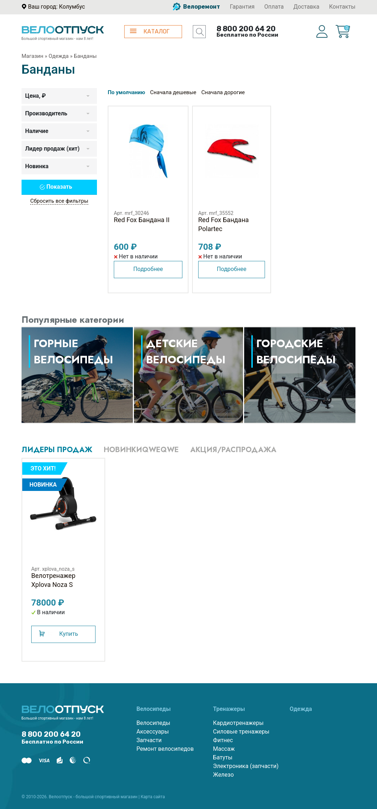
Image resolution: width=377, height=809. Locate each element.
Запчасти (149, 740)
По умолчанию (126, 92)
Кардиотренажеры (238, 723)
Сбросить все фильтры (59, 201)
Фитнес (223, 740)
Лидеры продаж (57, 450)
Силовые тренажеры (241, 731)
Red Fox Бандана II (141, 220)
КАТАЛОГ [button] (149, 31)
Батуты (222, 757)
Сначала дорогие (223, 92)
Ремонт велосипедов (165, 748)
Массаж (223, 748)
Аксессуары (152, 731)
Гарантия (242, 6)
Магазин (32, 56)
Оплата (274, 6)
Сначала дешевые (173, 92)
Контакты (342, 6)
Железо (223, 774)
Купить (68, 633)
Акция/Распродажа (233, 450)
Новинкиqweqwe (141, 450)
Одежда (58, 56)
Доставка (306, 6)
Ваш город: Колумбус (56, 6)
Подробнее (148, 269)
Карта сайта (153, 796)
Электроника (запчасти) (245, 766)
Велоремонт (196, 6)
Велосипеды (153, 723)
